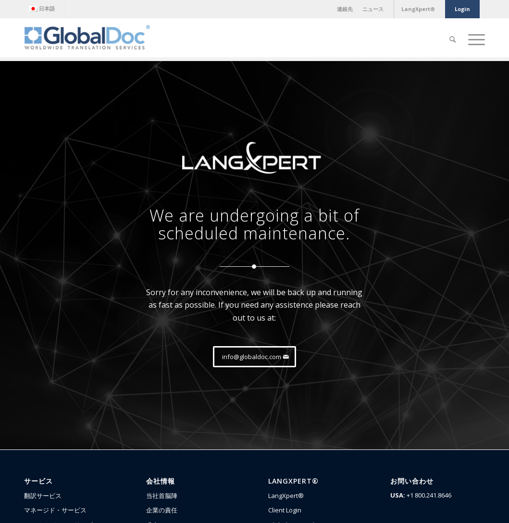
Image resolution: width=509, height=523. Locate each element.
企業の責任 (161, 510)
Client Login (284, 510)
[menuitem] (44, 8)
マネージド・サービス (55, 510)
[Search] (452, 39)
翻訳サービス (43, 495)
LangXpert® (286, 495)
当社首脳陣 (161, 495)
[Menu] (473, 39)
